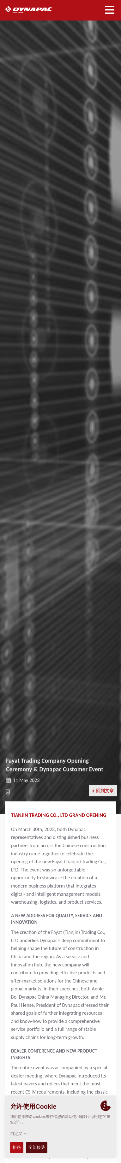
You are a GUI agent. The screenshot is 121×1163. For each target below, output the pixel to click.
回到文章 (103, 791)
